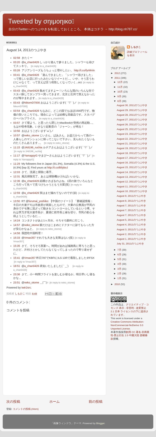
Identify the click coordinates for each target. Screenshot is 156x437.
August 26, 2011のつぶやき (132, 124)
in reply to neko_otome (57, 143)
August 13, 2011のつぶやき (132, 177)
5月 (119, 259)
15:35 (16, 245)
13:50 (16, 201)
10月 (120, 91)
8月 (119, 101)
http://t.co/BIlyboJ (57, 167)
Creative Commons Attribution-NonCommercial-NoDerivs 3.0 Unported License (127, 325)
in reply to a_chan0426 (44, 66)
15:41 (16, 257)
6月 (119, 254)
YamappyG (31, 155)
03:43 (16, 90)
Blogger (100, 423)
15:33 (16, 237)
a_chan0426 (31, 62)
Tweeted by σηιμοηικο (41, 21)
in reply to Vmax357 (25, 261)
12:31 (16, 176)
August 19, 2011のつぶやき (132, 148)
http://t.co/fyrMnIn (84, 70)
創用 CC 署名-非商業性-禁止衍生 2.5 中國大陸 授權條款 (130, 335)
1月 (119, 278)
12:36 (16, 181)
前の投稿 (95, 401)
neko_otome (31, 135)
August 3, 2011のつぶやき (131, 229)
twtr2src (26, 287)
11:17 (16, 155)
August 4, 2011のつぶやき (131, 224)
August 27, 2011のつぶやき (132, 119)
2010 (117, 284)
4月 (119, 264)
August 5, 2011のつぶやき (131, 219)
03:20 (16, 62)
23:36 (16, 274)
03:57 (16, 122)
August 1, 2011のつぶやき (131, 239)
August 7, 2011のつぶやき (131, 205)
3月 (119, 268)
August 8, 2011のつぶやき (131, 200)
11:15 (16, 147)
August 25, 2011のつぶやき (132, 129)
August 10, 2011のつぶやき (132, 191)
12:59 (16, 192)
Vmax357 (30, 237)
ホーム (54, 401)
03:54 (16, 110)
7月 (119, 249)
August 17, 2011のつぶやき (132, 157)
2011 (117, 78)
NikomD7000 (32, 102)
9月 (119, 96)
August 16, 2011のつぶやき (132, 162)
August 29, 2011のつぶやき (132, 110)
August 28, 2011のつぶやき (132, 115)
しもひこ (136, 47)
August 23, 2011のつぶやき (132, 134)
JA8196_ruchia (33, 147)
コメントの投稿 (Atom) (26, 409)
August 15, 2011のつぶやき (132, 167)
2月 (119, 273)
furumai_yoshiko (38, 201)
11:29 (16, 163)
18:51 (16, 266)
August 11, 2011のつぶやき (132, 186)
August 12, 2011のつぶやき (132, 181)
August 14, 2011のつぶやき (132, 172)
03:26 (16, 70)
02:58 (16, 57)
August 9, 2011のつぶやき (131, 196)
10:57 (16, 135)
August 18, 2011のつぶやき (132, 153)
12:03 (16, 172)
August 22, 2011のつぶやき (132, 138)
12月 (120, 82)
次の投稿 (13, 401)
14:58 (16, 233)
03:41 (16, 74)
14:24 (16, 220)
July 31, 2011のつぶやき (130, 243)
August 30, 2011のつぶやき (132, 105)
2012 (117, 73)
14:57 (16, 225)
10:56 (16, 130)
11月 (120, 87)
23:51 (16, 282)
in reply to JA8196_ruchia (28, 151)
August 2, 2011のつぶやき (131, 234)
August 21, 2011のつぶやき (132, 143)
